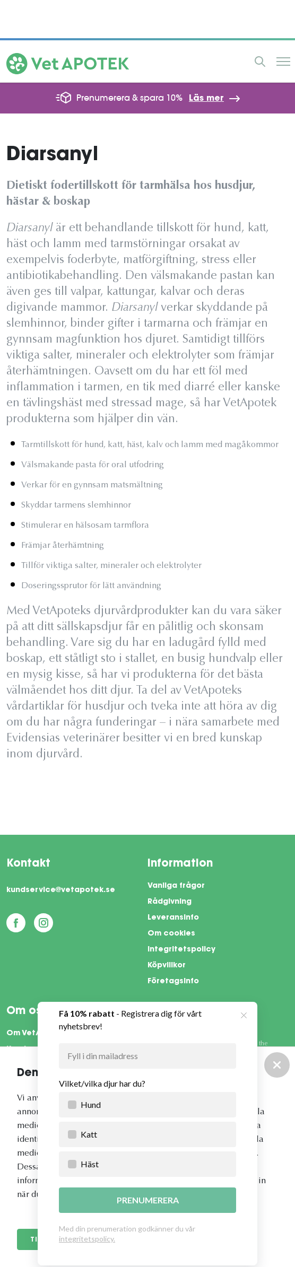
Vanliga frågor (176, 886)
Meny (283, 61)
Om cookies (171, 934)
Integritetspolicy (181, 950)
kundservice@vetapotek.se (60, 890)
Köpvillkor (167, 965)
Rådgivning (170, 902)
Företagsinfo (173, 981)
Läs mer (206, 98)
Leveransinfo (173, 918)
